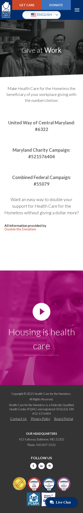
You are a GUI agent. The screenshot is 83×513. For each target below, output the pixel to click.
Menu (77, 10)
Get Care (27, 5)
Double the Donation (20, 229)
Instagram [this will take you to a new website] (49, 466)
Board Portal (63, 419)
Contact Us (18, 419)
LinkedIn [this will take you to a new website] (41, 466)
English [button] (41, 15)
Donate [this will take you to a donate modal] (56, 5)
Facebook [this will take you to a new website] (33, 466)
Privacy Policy (40, 419)
